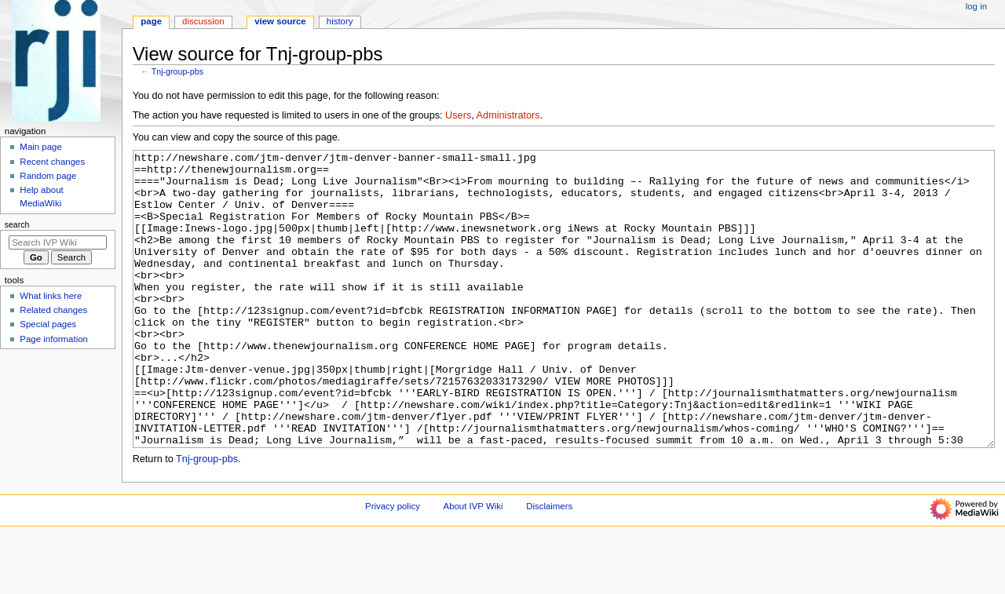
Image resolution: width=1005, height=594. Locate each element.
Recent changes (52, 161)
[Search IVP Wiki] (58, 242)
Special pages (48, 324)
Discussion (203, 21)
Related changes (53, 310)
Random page (48, 175)
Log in (976, 6)
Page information (54, 339)
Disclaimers (549, 565)
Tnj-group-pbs (177, 71)
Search (17, 224)
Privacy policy (392, 565)
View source (280, 21)
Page (151, 21)
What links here (51, 296)
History (340, 21)
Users (458, 115)
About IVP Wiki (473, 565)
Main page (41, 146)
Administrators (508, 115)
